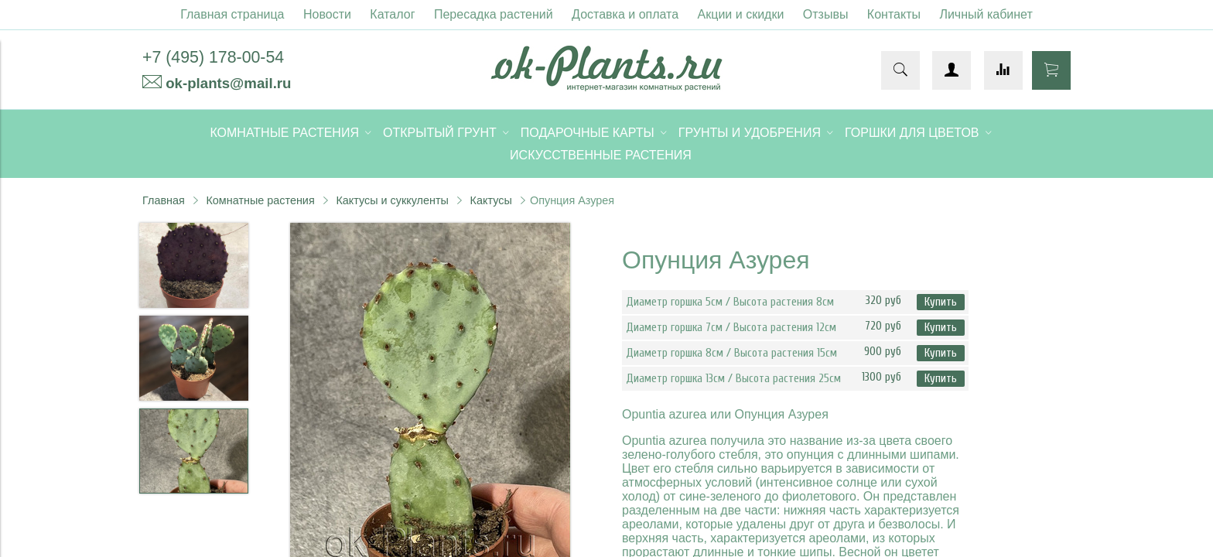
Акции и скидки (741, 14)
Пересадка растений (493, 14)
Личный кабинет (985, 14)
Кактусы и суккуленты (392, 200)
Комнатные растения (260, 200)
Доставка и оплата (625, 14)
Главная (163, 200)
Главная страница (232, 14)
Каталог (392, 14)
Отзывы (826, 14)
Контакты (894, 14)
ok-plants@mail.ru (228, 83)
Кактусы (491, 200)
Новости (327, 14)
